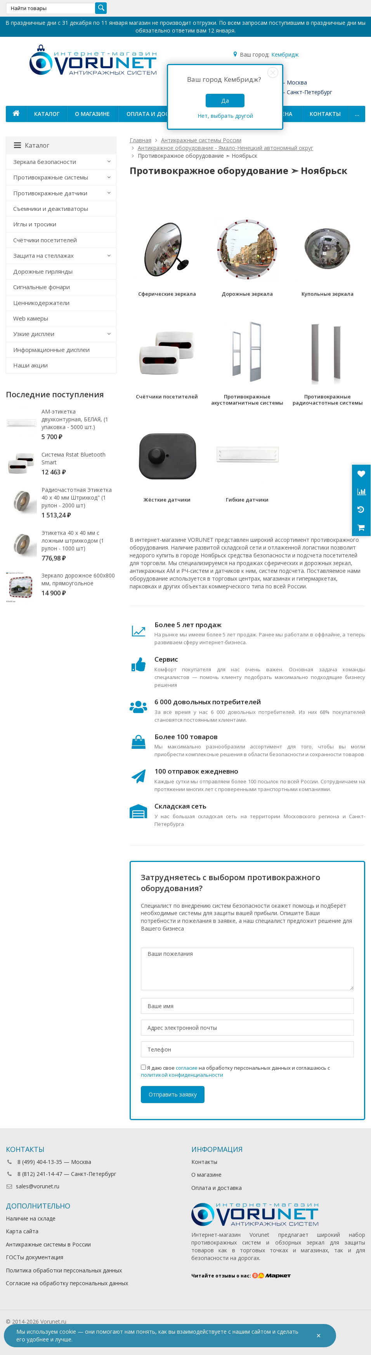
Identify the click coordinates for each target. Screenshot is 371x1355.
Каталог (46, 113)
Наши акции (30, 365)
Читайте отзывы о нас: (241, 1275)
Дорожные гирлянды (43, 271)
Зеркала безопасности (44, 161)
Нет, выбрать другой (225, 115)
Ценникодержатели (41, 303)
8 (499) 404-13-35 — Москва (48, 1161)
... (357, 113)
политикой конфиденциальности (182, 1074)
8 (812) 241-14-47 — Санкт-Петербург (61, 1173)
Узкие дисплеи (33, 334)
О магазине (92, 113)
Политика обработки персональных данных (64, 1270)
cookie (67, 1331)
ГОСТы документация (34, 1257)
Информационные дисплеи (51, 349)
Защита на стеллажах (43, 255)
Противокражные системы (50, 177)
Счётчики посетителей (45, 240)
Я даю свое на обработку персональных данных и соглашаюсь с (235, 1071)
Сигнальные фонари (41, 287)
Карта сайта (22, 1231)
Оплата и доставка (157, 113)
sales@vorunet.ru (32, 1186)
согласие (187, 1067)
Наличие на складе (30, 1218)
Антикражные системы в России (48, 1244)
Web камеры (30, 318)
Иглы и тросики (34, 224)
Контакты (325, 113)
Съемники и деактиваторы (50, 208)
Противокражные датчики (50, 193)
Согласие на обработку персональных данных (67, 1283)
